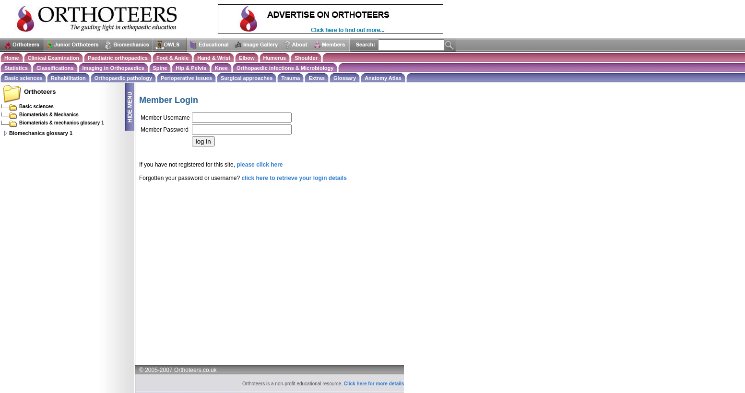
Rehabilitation (68, 78)
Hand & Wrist (213, 58)
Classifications (55, 68)
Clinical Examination (54, 58)
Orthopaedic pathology (123, 78)
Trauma (290, 78)
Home (11, 58)
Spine (160, 68)
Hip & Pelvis (191, 68)
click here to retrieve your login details (293, 178)
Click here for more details (374, 383)
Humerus (274, 58)
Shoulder (306, 58)
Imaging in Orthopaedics (113, 68)
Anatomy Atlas (383, 78)
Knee (221, 68)
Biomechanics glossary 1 (40, 133)
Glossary (344, 78)
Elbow (246, 58)
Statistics (16, 68)
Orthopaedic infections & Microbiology (285, 68)
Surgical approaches (246, 78)
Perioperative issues (186, 78)
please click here (260, 164)
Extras (316, 78)
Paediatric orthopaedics (118, 58)
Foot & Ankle (172, 58)
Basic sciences (23, 78)
